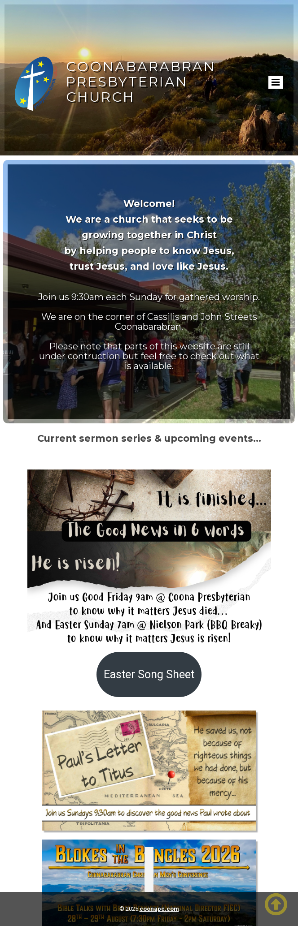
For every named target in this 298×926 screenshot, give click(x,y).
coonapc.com (159, 908)
